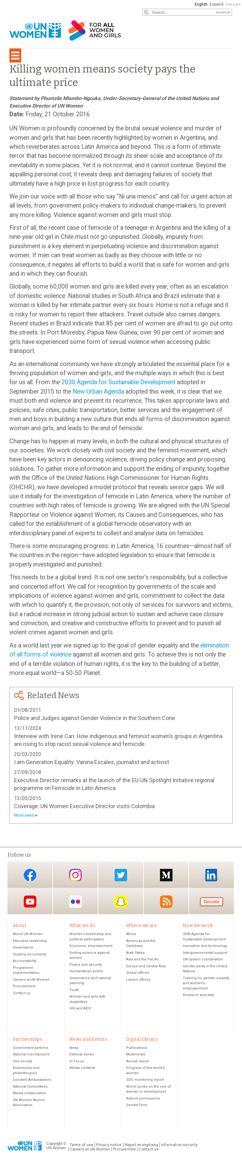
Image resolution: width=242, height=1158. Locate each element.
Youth (74, 990)
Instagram (75, 875)
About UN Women (28, 934)
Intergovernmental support (205, 953)
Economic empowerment (91, 946)
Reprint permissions (143, 1098)
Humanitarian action (86, 971)
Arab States (135, 953)
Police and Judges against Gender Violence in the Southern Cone (94, 718)
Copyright (54, 1143)
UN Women (56, 1148)
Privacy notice (108, 1145)
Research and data (198, 995)
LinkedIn (212, 875)
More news (24, 815)
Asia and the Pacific (142, 959)
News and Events (88, 1039)
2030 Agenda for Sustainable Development (118, 382)
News (74, 1048)
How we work (198, 925)
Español (217, 4)
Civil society (22, 1061)
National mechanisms (31, 1054)
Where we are (141, 925)
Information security (179, 1145)
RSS (166, 901)
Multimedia (135, 1054)
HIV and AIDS (80, 1008)
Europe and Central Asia (146, 966)
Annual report (137, 1061)
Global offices (137, 973)
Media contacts (82, 1068)
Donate (212, 901)
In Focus (77, 1061)
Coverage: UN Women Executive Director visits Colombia (84, 806)
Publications (136, 1048)
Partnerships (27, 1039)
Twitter (121, 875)
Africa (131, 934)
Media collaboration (29, 1093)
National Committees (30, 1087)
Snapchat (121, 901)
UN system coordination (203, 959)
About (19, 925)
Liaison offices (138, 980)
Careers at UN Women (31, 980)
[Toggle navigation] (15, 55)
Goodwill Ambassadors (32, 1080)
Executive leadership (30, 941)
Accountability (24, 961)
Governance (23, 947)
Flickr (75, 901)
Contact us (21, 993)
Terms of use (82, 1145)
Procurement (24, 986)
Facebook (30, 875)
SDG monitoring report (145, 1080)
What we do (82, 925)
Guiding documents (29, 954)
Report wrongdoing (141, 1145)
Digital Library (141, 1039)
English (201, 4)
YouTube (30, 901)
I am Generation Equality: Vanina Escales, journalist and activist (91, 762)
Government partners (30, 1048)
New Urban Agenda (98, 391)
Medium (166, 875)
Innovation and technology (205, 946)
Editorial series (82, 1054)
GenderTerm (136, 1105)
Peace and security (86, 965)
